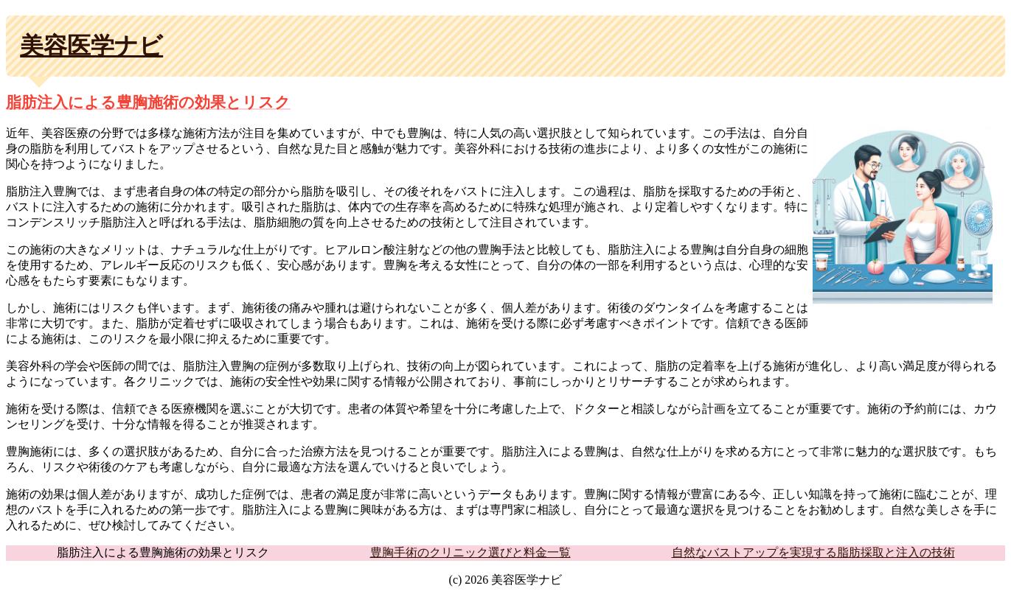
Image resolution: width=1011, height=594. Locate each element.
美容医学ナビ (91, 45)
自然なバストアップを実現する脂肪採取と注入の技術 (813, 552)
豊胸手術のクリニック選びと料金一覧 (470, 552)
